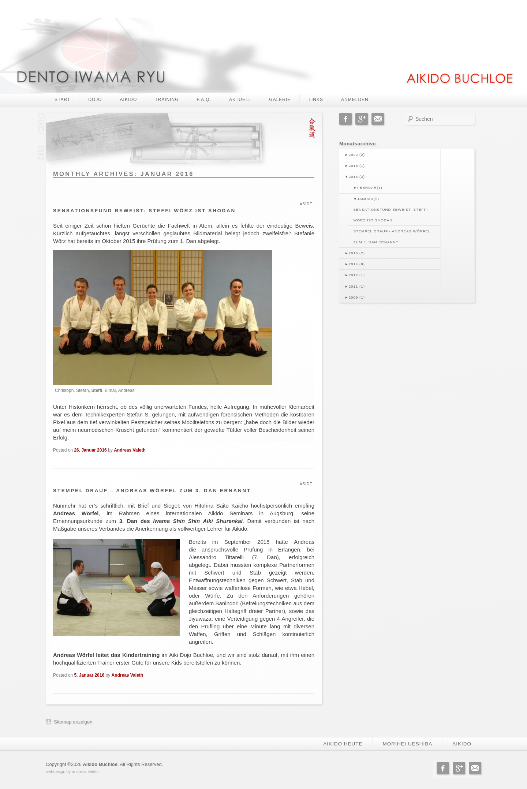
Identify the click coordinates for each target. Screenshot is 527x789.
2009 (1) (355, 297)
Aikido (128, 99)
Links (316, 99)
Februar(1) (367, 188)
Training (167, 99)
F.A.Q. (204, 99)
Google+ (361, 119)
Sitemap (62, 722)
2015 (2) (355, 253)
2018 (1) (355, 166)
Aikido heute (342, 744)
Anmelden (355, 99)
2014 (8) (355, 264)
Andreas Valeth (130, 450)
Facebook (345, 119)
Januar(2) (366, 199)
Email (377, 119)
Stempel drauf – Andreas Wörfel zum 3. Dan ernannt (152, 490)
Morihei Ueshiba (407, 744)
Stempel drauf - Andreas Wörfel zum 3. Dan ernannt (391, 236)
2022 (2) (355, 155)
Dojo (95, 99)
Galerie (280, 99)
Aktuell (240, 99)
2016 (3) (355, 177)
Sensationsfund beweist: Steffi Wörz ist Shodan (144, 210)
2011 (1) (355, 286)
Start (62, 99)
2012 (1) (355, 275)
